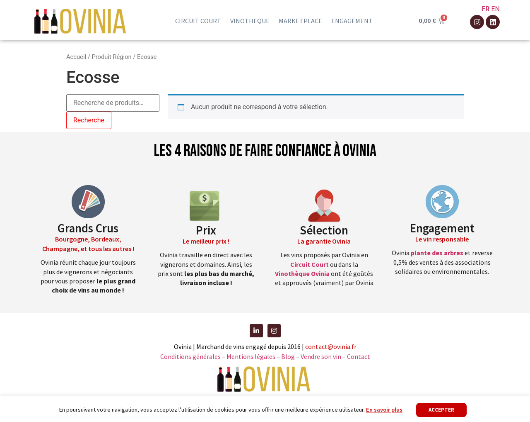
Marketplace (300, 21)
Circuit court (198, 21)
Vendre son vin (321, 356)
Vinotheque (250, 21)
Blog (288, 356)
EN (495, 9)
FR (485, 9)
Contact (358, 356)
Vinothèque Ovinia (302, 273)
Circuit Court (309, 264)
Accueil (76, 57)
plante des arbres (437, 253)
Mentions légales (250, 356)
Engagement (352, 21)
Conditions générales (190, 356)
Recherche (88, 120)
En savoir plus (384, 409)
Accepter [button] (441, 409)
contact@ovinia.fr (331, 346)
